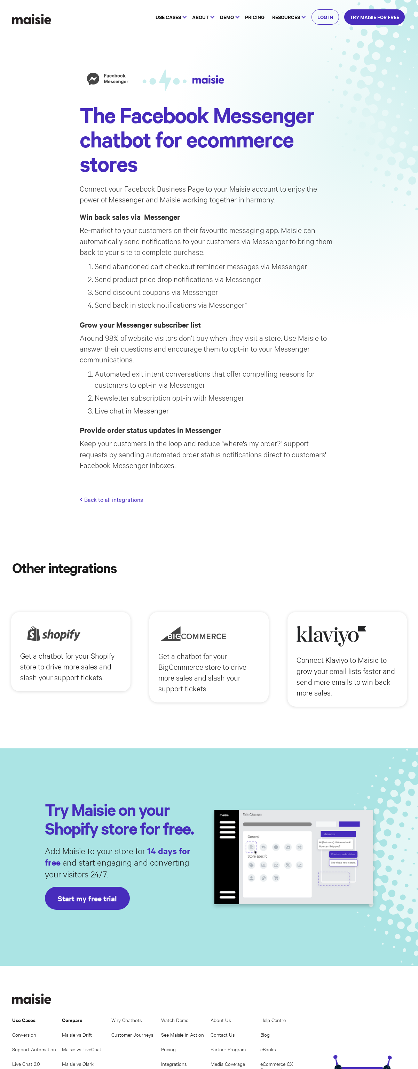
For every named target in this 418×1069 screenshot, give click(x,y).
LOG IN (325, 17)
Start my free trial (87, 898)
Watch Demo (175, 1019)
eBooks (268, 1049)
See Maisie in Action (182, 1034)
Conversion (24, 1034)
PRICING (255, 17)
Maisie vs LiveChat (81, 1049)
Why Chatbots (126, 1019)
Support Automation (34, 1049)
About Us (221, 1019)
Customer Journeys (132, 1034)
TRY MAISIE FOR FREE (374, 17)
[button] (170, 17)
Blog (265, 1034)
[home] (31, 19)
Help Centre (273, 1019)
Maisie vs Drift (77, 1034)
